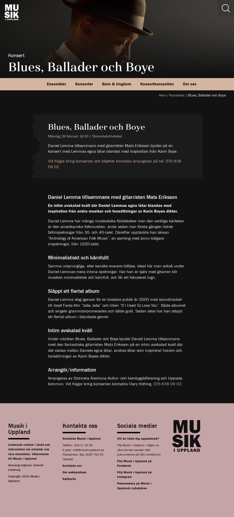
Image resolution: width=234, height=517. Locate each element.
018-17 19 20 (83, 445)
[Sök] (226, 8)
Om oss (189, 84)
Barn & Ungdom (116, 84)
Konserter (84, 84)
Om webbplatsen (74, 472)
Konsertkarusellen (157, 84)
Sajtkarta (69, 479)
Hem (162, 95)
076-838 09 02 (167, 384)
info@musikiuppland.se (88, 450)
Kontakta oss (72, 466)
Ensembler (56, 84)
